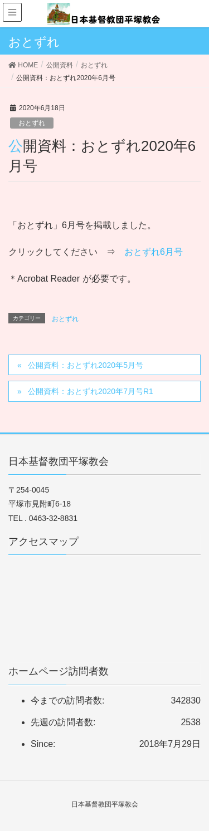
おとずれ (31, 123)
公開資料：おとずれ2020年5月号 (85, 365)
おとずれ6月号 (153, 252)
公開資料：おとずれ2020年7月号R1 (90, 391)
